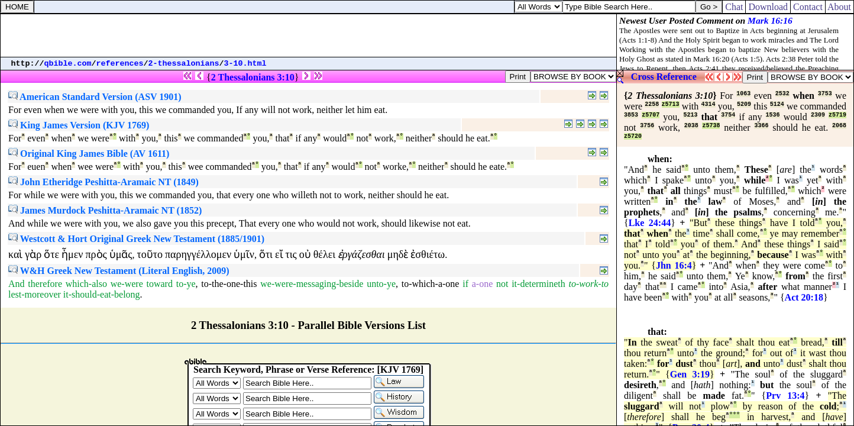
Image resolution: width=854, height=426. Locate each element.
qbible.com (68, 63)
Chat (734, 7)
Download (768, 7)
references (120, 63)
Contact (808, 7)
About (839, 7)
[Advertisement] (308, 35)
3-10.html (245, 63)
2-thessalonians (183, 63)
